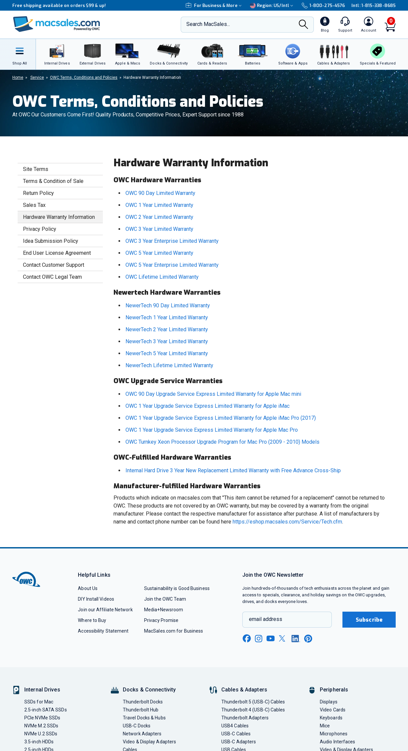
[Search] (303, 25)
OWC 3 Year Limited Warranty (159, 229)
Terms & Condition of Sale (53, 181)
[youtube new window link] (270, 638)
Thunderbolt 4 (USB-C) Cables (253, 709)
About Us (88, 588)
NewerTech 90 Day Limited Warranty (167, 305)
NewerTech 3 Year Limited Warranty (166, 341)
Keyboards (331, 717)
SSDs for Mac (38, 701)
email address (265, 619)
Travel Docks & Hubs (144, 717)
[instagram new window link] (258, 638)
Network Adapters (142, 733)
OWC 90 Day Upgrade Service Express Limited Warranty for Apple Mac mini (213, 394)
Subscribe (369, 619)
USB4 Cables (235, 725)
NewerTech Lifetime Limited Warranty (169, 365)
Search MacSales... (208, 24)
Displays (328, 701)
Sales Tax (34, 205)
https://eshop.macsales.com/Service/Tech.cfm (287, 522)
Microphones (333, 733)
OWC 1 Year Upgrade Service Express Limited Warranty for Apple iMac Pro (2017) (220, 418)
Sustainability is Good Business (177, 588)
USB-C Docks (136, 725)
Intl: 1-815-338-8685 (373, 5)
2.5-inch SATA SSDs (45, 709)
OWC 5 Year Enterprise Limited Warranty (172, 265)
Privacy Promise (161, 620)
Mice (325, 725)
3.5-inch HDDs (39, 741)
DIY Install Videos (96, 599)
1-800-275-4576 (323, 5)
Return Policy (38, 193)
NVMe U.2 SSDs (40, 733)
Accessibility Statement (103, 631)
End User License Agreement (57, 253)
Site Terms (35, 169)
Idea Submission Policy (50, 241)
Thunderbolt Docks (143, 701)
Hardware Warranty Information (59, 217)
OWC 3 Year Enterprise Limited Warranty (172, 241)
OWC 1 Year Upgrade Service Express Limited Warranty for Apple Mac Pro (211, 430)
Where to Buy (92, 620)
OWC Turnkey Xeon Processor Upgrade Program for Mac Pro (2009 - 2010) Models (222, 442)
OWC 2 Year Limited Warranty (159, 217)
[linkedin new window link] (296, 638)
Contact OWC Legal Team (52, 277)
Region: (272, 5)
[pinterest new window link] (308, 639)
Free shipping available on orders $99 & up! (59, 5)
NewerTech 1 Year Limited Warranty (166, 317)
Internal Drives (42, 689)
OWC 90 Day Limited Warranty (160, 193)
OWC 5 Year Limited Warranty (159, 253)
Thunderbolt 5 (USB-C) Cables (253, 701)
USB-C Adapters (238, 741)
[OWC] (56, 25)
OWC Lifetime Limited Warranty (162, 277)
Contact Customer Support (53, 265)
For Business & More (214, 5)
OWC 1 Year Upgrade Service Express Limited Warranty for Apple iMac (207, 406)
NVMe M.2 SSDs (41, 725)
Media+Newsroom (163, 609)
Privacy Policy (39, 229)
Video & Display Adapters (149, 741)
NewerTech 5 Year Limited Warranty (166, 353)
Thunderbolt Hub (140, 709)
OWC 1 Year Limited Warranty (159, 205)
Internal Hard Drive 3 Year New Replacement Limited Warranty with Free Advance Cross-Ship (233, 470)
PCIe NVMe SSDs (42, 717)
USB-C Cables (236, 733)
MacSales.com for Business (173, 631)
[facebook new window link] (246, 638)
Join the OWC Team (165, 599)
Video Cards (332, 709)
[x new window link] (283, 638)
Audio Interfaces (337, 741)
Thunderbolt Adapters (245, 717)
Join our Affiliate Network (105, 609)
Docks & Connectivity (149, 689)
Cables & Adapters (244, 689)
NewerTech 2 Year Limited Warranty (166, 329)
